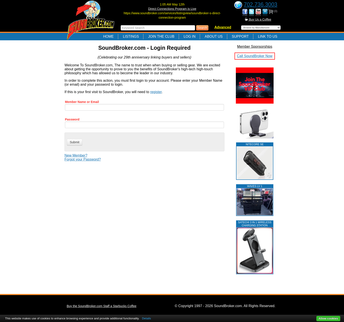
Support (240, 36)
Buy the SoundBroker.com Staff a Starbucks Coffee (101, 306)
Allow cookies (328, 318)
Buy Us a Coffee (258, 19)
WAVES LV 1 (254, 186)
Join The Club (161, 36)
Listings (131, 36)
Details (146, 318)
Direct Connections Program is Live (172, 9)
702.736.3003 (260, 4)
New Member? (75, 155)
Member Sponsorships (254, 46)
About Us (214, 36)
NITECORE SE (254, 144)
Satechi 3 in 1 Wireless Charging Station (254, 224)
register (155, 92)
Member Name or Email (82, 102)
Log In (189, 36)
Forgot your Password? (82, 159)
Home (108, 36)
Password (72, 119)
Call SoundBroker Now (254, 56)
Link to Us (267, 36)
